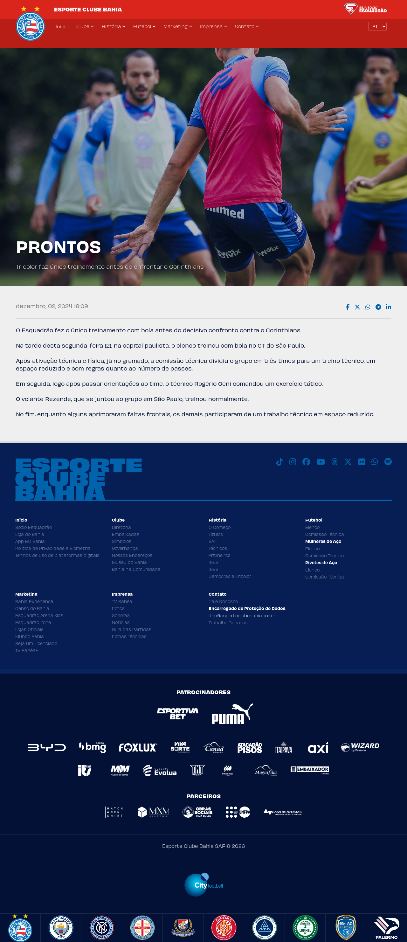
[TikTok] (279, 462)
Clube (82, 26)
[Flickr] (361, 462)
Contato (244, 26)
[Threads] (334, 462)
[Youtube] (320, 462)
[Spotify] (388, 462)
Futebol (142, 26)
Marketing (175, 26)
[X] (348, 462)
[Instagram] (292, 462)
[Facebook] (306, 462)
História (111, 26)
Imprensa (211, 26)
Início (62, 26)
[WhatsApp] (374, 462)
